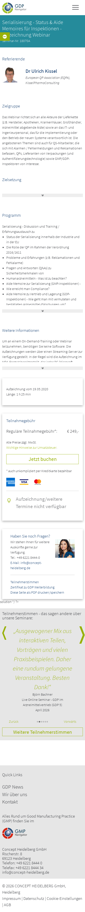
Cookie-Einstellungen (64, 898)
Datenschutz (33, 898)
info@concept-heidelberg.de (25, 872)
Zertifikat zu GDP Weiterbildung (32, 587)
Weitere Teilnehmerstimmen (42, 732)
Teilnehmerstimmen (24, 582)
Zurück (13, 721)
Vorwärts (70, 721)
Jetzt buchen (43, 459)
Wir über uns (14, 794)
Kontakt (10, 802)
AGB (7, 904)
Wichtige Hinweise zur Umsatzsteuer (31, 447)
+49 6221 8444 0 (29, 863)
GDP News (12, 787)
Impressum (11, 898)
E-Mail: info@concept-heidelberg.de (26, 565)
